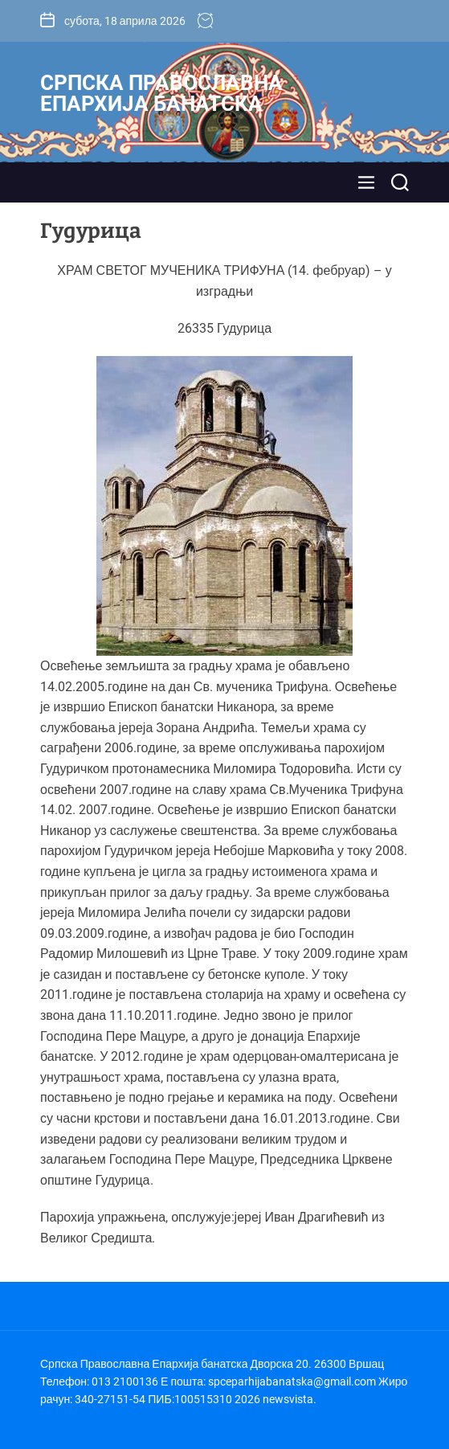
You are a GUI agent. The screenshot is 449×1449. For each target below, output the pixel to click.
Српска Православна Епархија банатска (161, 93)
